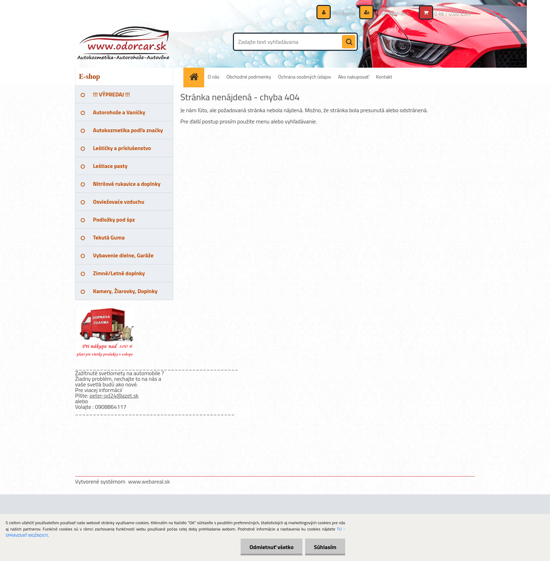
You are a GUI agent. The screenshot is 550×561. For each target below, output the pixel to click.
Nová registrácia (392, 12)
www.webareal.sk (149, 481)
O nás (213, 76)
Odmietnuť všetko (271, 547)
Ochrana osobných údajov (304, 76)
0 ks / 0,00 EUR (452, 13)
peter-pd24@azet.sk (114, 395)
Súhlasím (325, 547)
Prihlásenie (344, 12)
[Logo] (123, 41)
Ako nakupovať (353, 76)
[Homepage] (196, 77)
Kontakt (384, 76)
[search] (348, 42)
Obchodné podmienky (248, 76)
